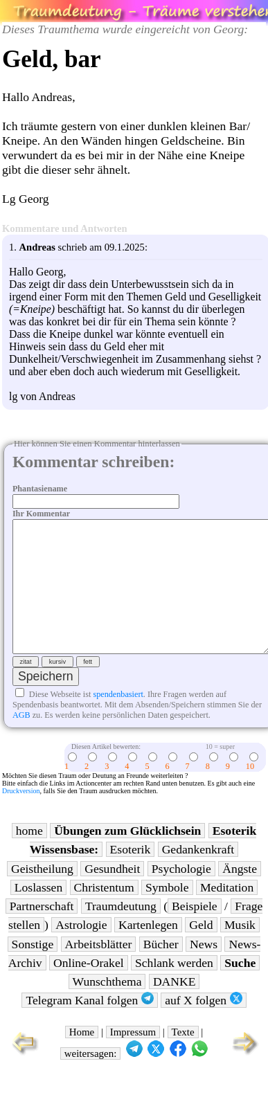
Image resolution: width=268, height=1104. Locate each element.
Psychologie (181, 894)
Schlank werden (174, 988)
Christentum (104, 912)
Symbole (167, 912)
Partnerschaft (42, 931)
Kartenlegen (148, 950)
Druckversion (20, 816)
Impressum (133, 1056)
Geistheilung (42, 894)
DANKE (174, 1006)
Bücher (161, 969)
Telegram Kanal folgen (89, 1024)
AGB (21, 740)
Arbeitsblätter (98, 969)
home (29, 855)
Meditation (226, 912)
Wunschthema (107, 1006)
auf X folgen (203, 1024)
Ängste (239, 894)
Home (82, 1056)
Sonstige (33, 969)
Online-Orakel (88, 988)
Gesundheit (112, 894)
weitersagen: (90, 1078)
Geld (201, 950)
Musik (240, 950)
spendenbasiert (118, 719)
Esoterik (130, 874)
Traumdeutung (121, 931)
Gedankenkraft (198, 874)
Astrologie (81, 950)
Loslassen (38, 912)
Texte (183, 1056)
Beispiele (194, 931)
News (203, 969)
